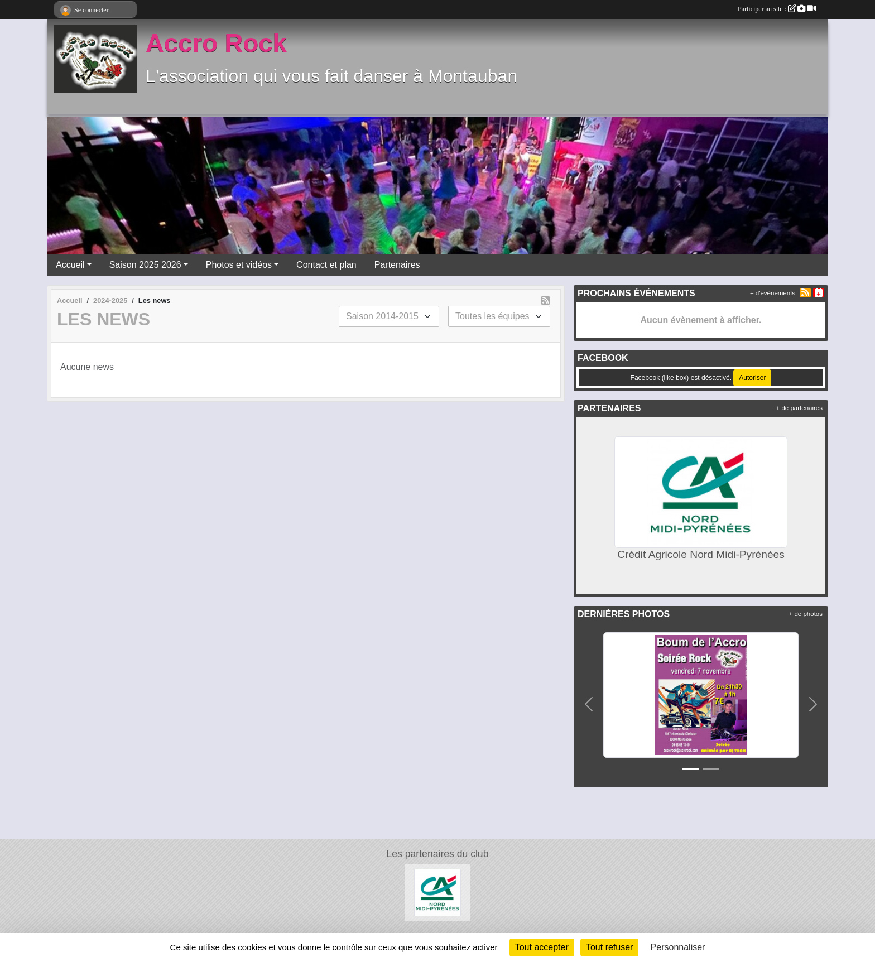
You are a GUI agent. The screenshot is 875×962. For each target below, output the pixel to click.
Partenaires (397, 265)
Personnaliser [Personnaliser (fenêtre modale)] (678, 947)
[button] (589, 704)
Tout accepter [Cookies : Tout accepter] (542, 947)
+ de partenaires (799, 408)
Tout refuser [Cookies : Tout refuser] (609, 947)
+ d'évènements (772, 293)
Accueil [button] (70, 265)
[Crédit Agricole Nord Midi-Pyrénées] (437, 892)
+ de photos (806, 613)
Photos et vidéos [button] (239, 265)
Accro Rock (216, 43)
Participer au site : (777, 9)
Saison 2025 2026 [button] (145, 265)
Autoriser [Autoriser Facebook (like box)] (752, 378)
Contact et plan (326, 265)
